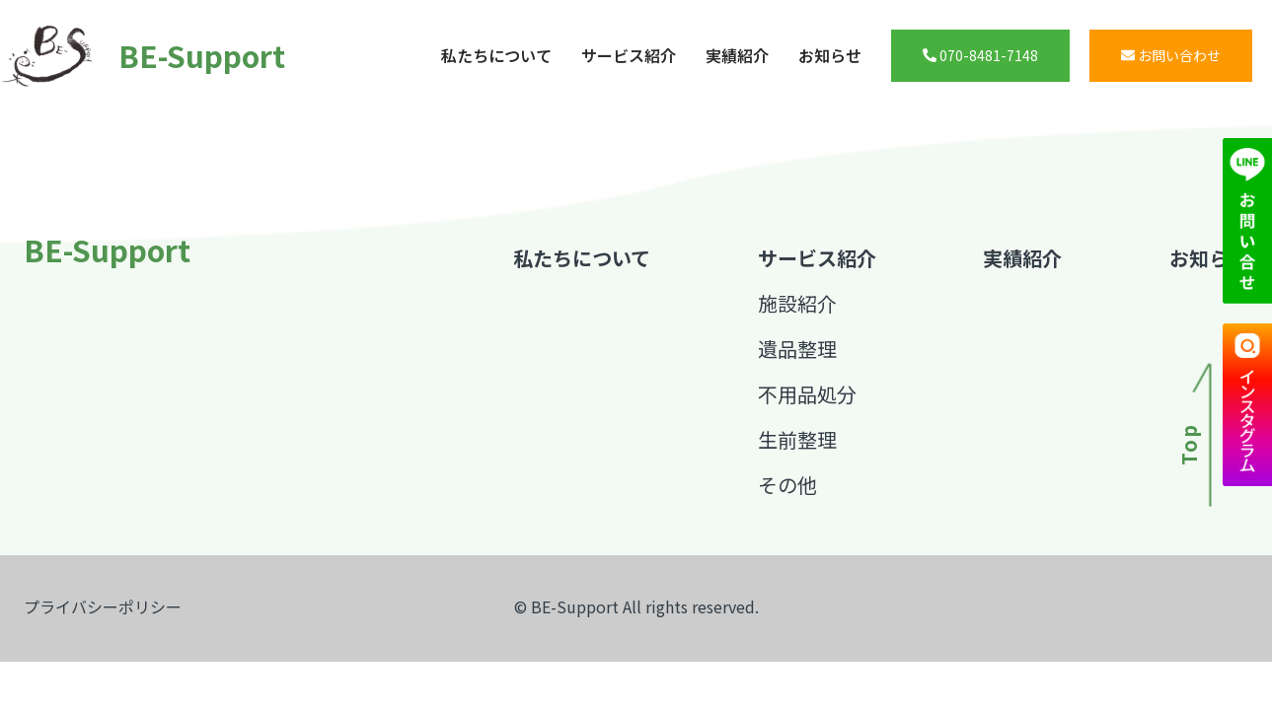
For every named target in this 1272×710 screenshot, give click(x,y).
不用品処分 (807, 394)
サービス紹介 (628, 55)
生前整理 (797, 439)
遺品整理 (797, 348)
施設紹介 (797, 303)
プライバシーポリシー (103, 606)
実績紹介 (737, 55)
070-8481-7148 (980, 55)
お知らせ (829, 55)
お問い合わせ (1171, 55)
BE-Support (133, 55)
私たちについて (496, 55)
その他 (787, 484)
